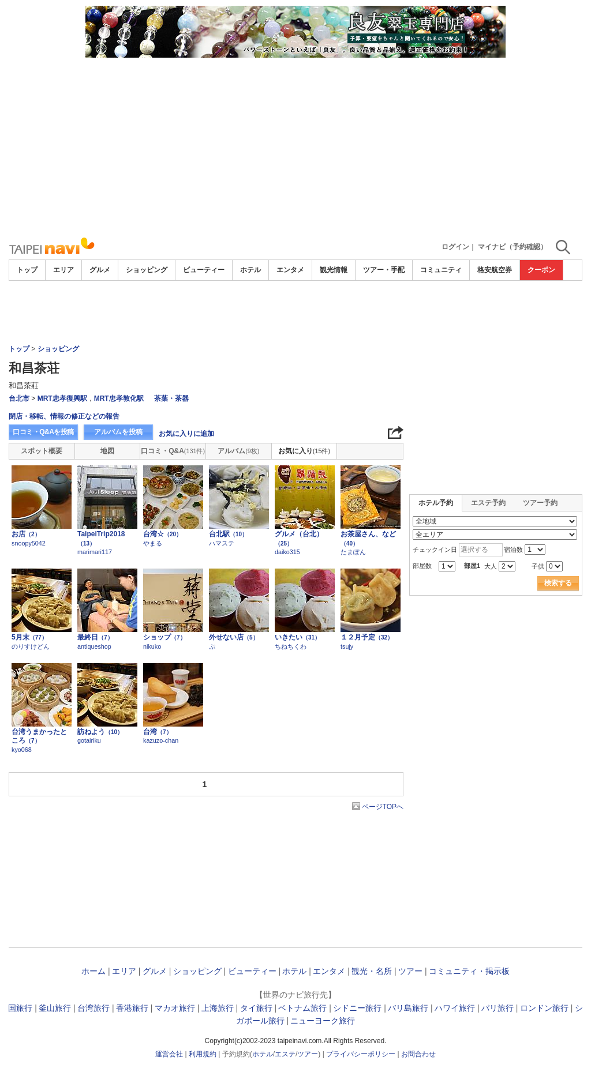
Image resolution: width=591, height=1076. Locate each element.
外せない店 (234, 637)
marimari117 (94, 551)
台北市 (19, 398)
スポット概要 (41, 451)
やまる (152, 543)
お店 (26, 534)
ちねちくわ (290, 646)
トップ (27, 270)
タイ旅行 (256, 1008)
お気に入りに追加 (186, 434)
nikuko (152, 646)
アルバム (238, 451)
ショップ (164, 637)
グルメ (99, 270)
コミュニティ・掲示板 (469, 971)
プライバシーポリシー (360, 1054)
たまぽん (353, 551)
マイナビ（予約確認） (512, 247)
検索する (558, 583)
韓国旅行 (16, 1008)
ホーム (93, 971)
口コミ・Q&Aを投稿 (43, 432)
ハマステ (221, 543)
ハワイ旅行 (455, 1008)
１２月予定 (367, 637)
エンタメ (290, 270)
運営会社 (169, 1054)
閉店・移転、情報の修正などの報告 (64, 416)
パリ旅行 (497, 1008)
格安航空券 (494, 270)
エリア (63, 270)
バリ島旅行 (408, 1008)
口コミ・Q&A (173, 451)
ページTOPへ (382, 807)
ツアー (410, 971)
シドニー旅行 (357, 1008)
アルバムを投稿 (118, 432)
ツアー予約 (540, 503)
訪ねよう (100, 732)
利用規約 (202, 1054)
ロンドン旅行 (544, 1008)
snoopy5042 (29, 543)
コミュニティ (441, 270)
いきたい (297, 637)
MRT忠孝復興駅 (62, 398)
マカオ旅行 (175, 1008)
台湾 (157, 732)
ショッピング (146, 270)
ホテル (250, 270)
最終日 (95, 637)
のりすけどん (31, 646)
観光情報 (333, 270)
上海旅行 (217, 1008)
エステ (285, 1054)
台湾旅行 (93, 1008)
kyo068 (22, 749)
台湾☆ (162, 534)
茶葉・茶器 (171, 398)
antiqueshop (94, 646)
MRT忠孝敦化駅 (119, 398)
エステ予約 (488, 503)
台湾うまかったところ (39, 736)
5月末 (29, 637)
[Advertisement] (295, 144)
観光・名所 (371, 971)
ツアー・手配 (384, 270)
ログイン (455, 247)
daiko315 (287, 551)
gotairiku (89, 740)
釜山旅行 (55, 1008)
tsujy (347, 646)
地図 (107, 451)
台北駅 (228, 534)
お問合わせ (418, 1054)
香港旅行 (132, 1008)
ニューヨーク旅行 (322, 1020)
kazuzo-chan (160, 740)
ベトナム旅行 (302, 1008)
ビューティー (204, 270)
